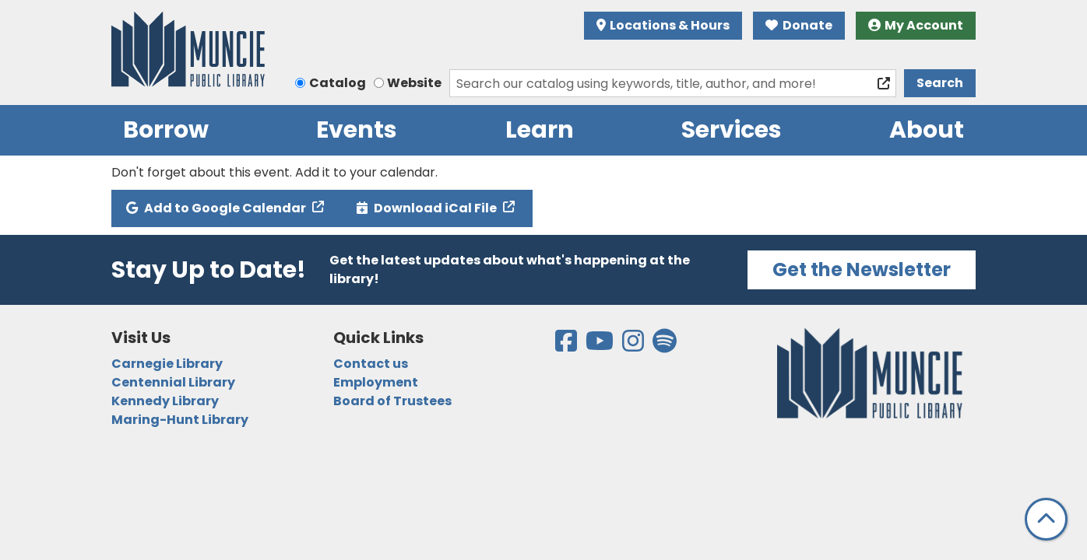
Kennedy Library (165, 401)
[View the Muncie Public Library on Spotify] (665, 346)
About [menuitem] (926, 130)
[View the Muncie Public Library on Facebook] (567, 346)
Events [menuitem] (356, 130)
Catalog (337, 83)
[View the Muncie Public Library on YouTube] (601, 346)
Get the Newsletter (861, 269)
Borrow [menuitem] (166, 130)
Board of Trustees (392, 401)
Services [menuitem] (731, 130)
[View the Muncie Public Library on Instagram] (634, 346)
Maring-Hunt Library (179, 420)
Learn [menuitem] (539, 130)
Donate (798, 25)
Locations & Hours (663, 25)
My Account (916, 25)
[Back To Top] (1046, 519)
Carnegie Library (167, 364)
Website (414, 83)
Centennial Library (173, 382)
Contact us (370, 364)
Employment (375, 382)
